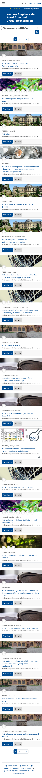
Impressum (11, 765)
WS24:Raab (6, 134)
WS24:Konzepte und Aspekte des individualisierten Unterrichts (14, 240)
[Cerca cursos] (37, 28)
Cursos (11, 8)
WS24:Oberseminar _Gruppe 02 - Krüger (17, 487)
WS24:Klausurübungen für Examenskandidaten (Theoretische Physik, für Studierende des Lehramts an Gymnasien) (20, 169)
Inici (7, 8)
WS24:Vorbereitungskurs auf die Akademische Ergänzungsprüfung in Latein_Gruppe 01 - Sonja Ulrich (20, 593)
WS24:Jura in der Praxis (11, 345)
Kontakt (23, 765)
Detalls (18, 73)
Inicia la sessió (35, 3)
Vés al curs (7, 73)
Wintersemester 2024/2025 (17, 8)
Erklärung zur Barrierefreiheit (16, 771)
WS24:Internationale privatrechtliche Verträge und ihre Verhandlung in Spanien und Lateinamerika (20, 663)
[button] (23, 3)
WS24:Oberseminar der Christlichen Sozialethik (20, 628)
